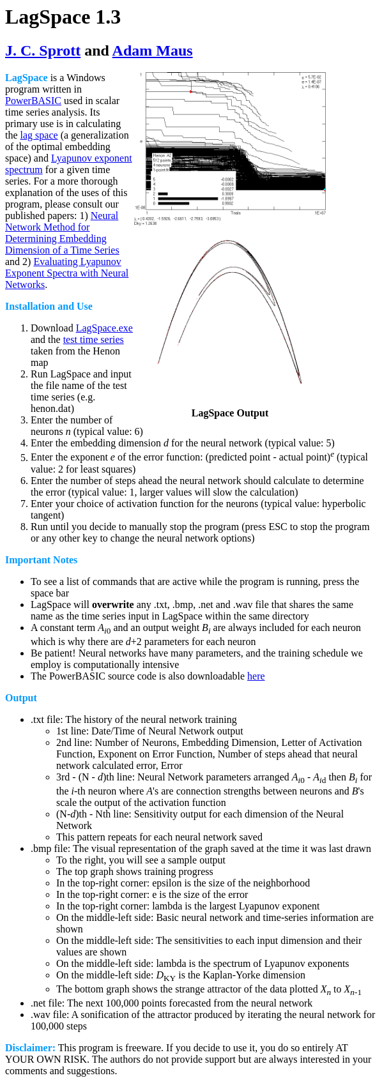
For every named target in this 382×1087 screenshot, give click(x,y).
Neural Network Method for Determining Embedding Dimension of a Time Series (62, 232)
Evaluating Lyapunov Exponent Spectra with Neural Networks (66, 273)
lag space (39, 135)
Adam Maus (152, 50)
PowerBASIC (33, 100)
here (256, 676)
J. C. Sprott (42, 50)
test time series (93, 339)
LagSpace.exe (104, 328)
